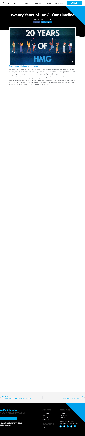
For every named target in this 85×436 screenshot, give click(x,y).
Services (38, 3)
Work (49, 3)
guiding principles (68, 79)
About (27, 3)
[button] (36, 22)
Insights (59, 3)
